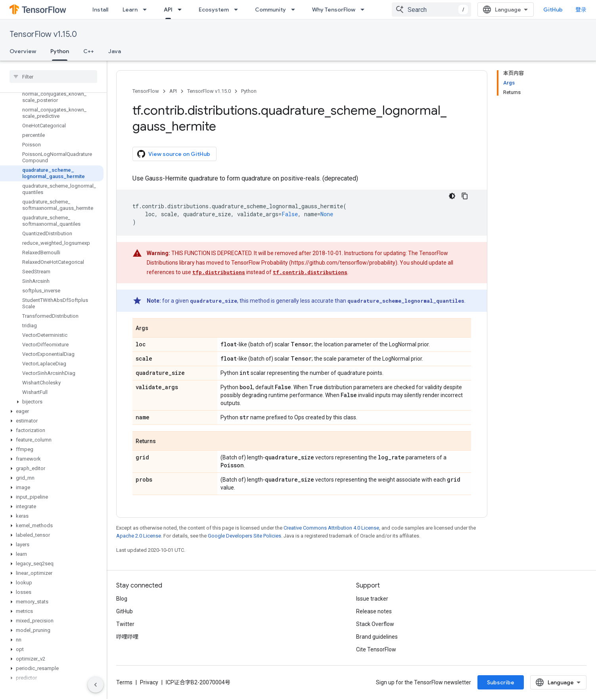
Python (249, 91)
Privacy (149, 682)
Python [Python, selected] (59, 51)
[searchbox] (53, 76)
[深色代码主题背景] (452, 196)
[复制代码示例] (464, 196)
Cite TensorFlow (376, 649)
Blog (121, 598)
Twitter (125, 624)
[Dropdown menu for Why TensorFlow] (364, 9)
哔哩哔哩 (127, 637)
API (173, 91)
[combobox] (431, 9)
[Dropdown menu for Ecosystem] (238, 9)
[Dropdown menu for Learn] (147, 9)
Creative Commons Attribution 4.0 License (331, 528)
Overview (23, 51)
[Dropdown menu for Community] (295, 9)
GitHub (553, 9)
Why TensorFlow (333, 9)
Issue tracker (372, 598)
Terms (124, 682)
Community (270, 9)
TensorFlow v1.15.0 (43, 34)
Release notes (374, 611)
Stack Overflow (375, 624)
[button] (51, 402)
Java (114, 51)
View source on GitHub (173, 154)
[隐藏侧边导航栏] (95, 685)
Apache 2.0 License (138, 536)
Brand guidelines (377, 637)
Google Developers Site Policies (244, 536)
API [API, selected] (168, 9)
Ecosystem (214, 9)
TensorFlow (145, 91)
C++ (88, 51)
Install (100, 9)
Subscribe (500, 682)
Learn (130, 9)
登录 (580, 9)
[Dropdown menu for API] (182, 9)
